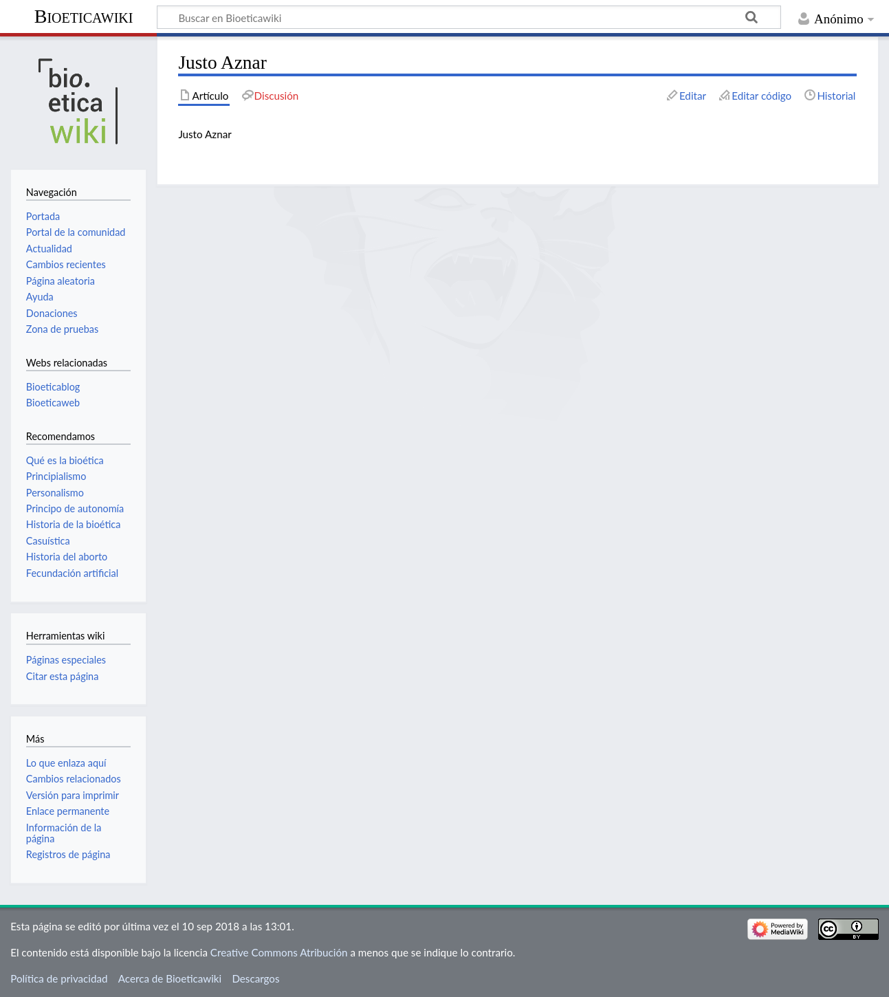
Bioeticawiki (83, 16)
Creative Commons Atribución (279, 952)
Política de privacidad (58, 978)
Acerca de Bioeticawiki (169, 978)
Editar (692, 95)
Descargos (255, 978)
